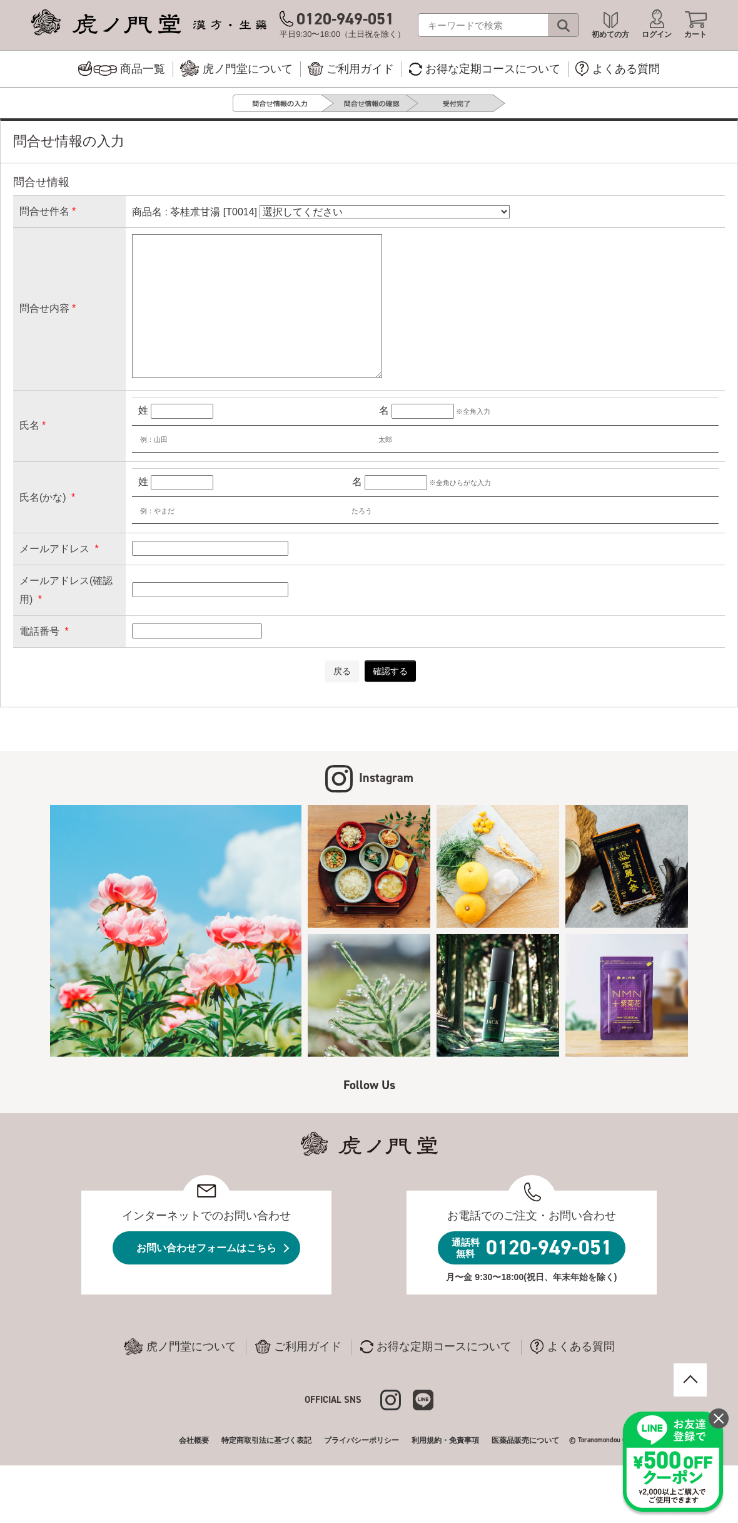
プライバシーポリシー (361, 1440)
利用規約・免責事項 (445, 1440)
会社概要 (194, 1440)
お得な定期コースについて (436, 1346)
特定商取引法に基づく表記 (266, 1440)
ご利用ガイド (298, 1346)
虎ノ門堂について (180, 1347)
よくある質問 (572, 1346)
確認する (390, 671)
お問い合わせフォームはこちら (206, 1248)
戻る (342, 671)
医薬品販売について (525, 1440)
